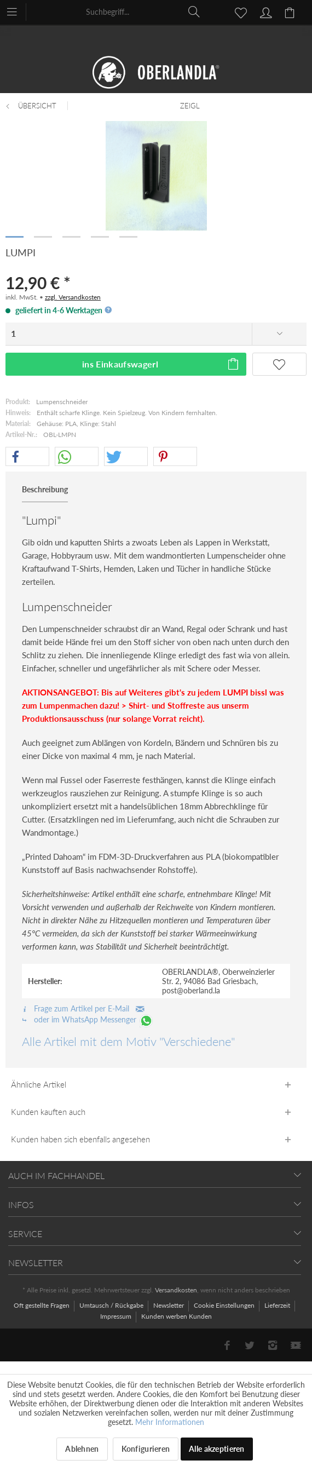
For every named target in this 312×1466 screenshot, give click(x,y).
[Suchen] (194, 11)
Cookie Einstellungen (225, 1305)
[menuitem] (17, 11)
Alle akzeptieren (216, 1448)
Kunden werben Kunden (176, 1316)
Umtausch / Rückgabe (112, 1305)
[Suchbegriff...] (143, 11)
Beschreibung (45, 489)
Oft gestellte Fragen (42, 1305)
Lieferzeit (278, 1305)
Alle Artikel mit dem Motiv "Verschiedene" (128, 1041)
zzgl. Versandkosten (73, 297)
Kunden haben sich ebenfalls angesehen (80, 1139)
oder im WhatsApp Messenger (88, 1019)
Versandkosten (176, 1290)
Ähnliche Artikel (38, 1084)
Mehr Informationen (169, 1422)
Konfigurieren (146, 1448)
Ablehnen (82, 1448)
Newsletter (169, 1305)
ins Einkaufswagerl (161, 362)
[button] (27, 457)
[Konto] (264, 11)
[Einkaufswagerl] (291, 11)
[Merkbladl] (238, 11)
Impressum (116, 1316)
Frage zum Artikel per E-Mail (83, 1008)
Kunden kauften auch (48, 1112)
